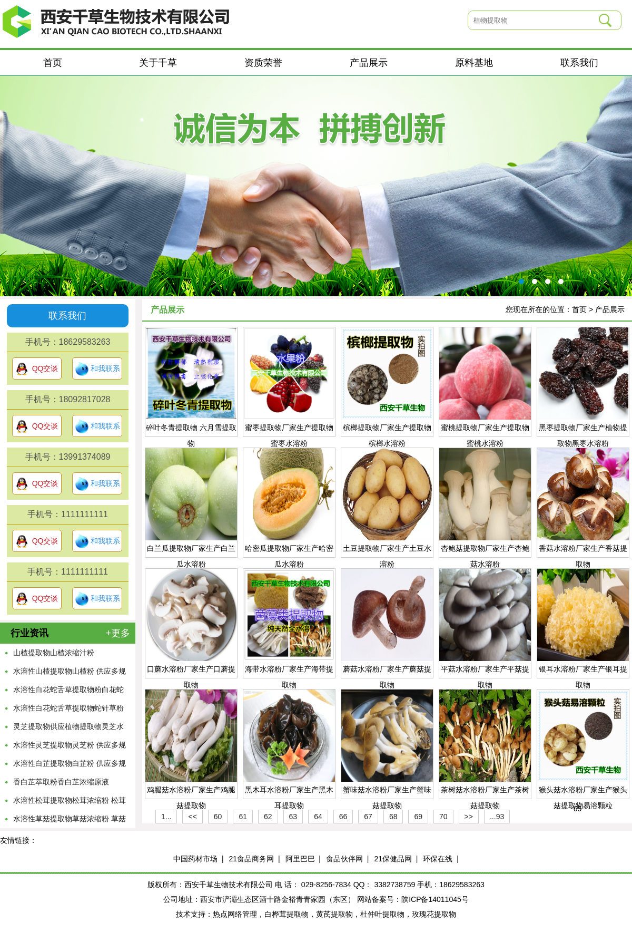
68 (393, 816)
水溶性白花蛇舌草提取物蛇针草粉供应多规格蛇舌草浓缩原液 (68, 710)
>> (469, 816)
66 (343, 816)
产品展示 (369, 62)
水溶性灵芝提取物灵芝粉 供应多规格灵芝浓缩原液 (69, 747)
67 (368, 816)
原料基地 (474, 62)
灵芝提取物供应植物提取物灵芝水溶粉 (68, 729)
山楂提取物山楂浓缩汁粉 (53, 652)
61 (243, 816)
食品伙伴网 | (347, 859)
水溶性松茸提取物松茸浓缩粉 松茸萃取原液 (69, 803)
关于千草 (158, 62)
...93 (497, 816)
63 (293, 816)
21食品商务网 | (254, 859)
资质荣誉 (263, 62)
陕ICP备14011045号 (435, 899)
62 (268, 816)
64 (318, 816)
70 (443, 816)
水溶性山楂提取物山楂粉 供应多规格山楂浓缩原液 (69, 674)
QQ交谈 (36, 369)
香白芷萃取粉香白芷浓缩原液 (61, 782)
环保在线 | (440, 859)
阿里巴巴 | (303, 859)
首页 (52, 62)
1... (166, 816)
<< (192, 816)
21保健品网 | (396, 859)
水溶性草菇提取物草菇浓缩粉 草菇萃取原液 (69, 821)
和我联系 (97, 369)
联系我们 (579, 62)
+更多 (117, 633)
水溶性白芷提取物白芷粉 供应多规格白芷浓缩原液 (69, 766)
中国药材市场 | (198, 859)
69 (418, 816)
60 (218, 816)
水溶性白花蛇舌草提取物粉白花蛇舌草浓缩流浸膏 (68, 692)
